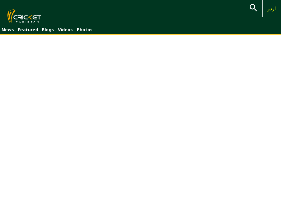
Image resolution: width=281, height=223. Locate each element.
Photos (85, 33)
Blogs (48, 33)
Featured (28, 33)
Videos (65, 33)
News (8, 33)
